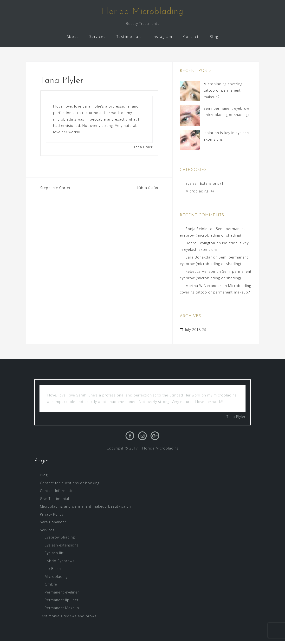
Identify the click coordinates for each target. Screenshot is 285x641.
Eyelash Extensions (202, 183)
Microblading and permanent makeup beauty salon (85, 506)
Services (97, 36)
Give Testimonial (54, 498)
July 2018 (193, 329)
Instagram (162, 36)
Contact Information (58, 490)
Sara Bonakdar (199, 257)
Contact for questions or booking (69, 483)
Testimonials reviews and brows (68, 616)
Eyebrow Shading (60, 537)
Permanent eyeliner (62, 592)
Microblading (197, 191)
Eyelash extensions (61, 545)
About (72, 36)
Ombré (51, 584)
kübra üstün (147, 187)
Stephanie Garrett (56, 187)
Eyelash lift (54, 553)
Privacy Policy (51, 514)
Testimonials (129, 36)
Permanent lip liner (61, 600)
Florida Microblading (142, 11)
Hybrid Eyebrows (59, 561)
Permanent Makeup (62, 608)
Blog (214, 36)
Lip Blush (53, 568)
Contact (191, 36)
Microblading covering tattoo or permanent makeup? (223, 90)
